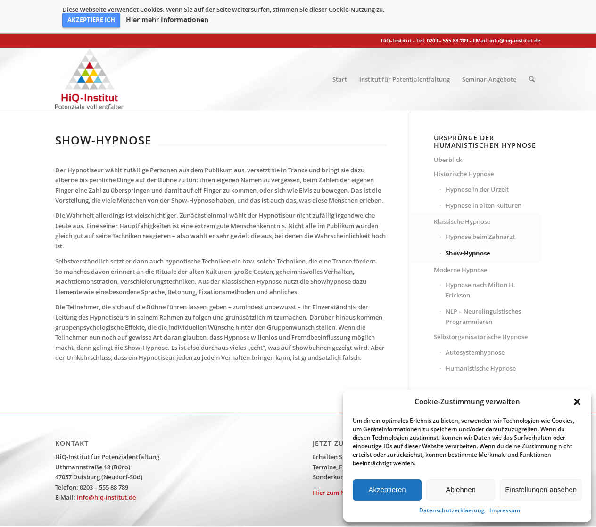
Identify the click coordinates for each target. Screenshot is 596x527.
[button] (577, 402)
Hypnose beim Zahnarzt (480, 203)
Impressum (504, 510)
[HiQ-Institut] (89, 46)
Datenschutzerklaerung (452, 510)
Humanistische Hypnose (481, 335)
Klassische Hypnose (462, 187)
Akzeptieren (387, 489)
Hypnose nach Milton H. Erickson (480, 256)
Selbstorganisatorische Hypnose (481, 303)
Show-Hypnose (468, 219)
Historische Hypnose (464, 140)
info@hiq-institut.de (515, 6)
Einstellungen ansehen (541, 489)
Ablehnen (460, 489)
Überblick (448, 125)
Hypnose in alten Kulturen (484, 172)
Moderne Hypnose (460, 236)
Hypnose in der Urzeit (477, 155)
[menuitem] (339, 46)
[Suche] (531, 46)
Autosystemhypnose (475, 318)
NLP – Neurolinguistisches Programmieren (483, 282)
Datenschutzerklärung (322, 514)
